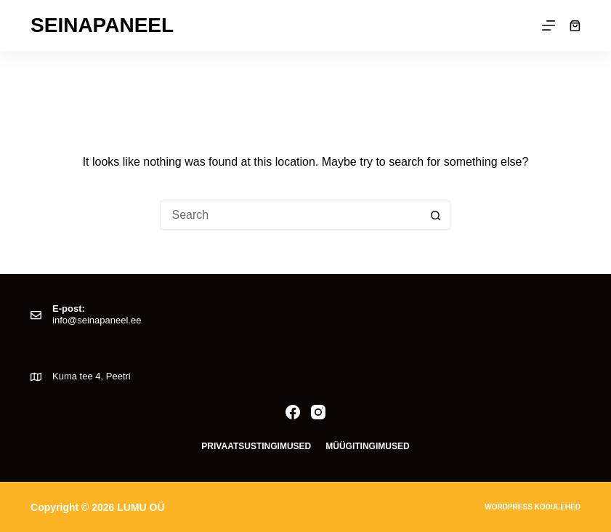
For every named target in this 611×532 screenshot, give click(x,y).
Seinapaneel (102, 25)
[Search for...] (290, 215)
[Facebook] (293, 412)
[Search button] (435, 215)
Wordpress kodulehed (532, 507)
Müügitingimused (367, 446)
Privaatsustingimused (256, 446)
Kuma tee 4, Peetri (91, 376)
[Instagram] (318, 412)
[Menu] (548, 25)
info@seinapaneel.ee (96, 320)
